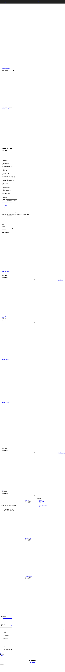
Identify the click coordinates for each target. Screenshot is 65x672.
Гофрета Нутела (4, 319)
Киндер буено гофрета (5, 274)
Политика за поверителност (7, 621)
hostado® (10, 628)
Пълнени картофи (41, 504)
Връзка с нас (5, 622)
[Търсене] (1, 3)
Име (3, 227)
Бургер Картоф (27, 503)
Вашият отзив (4, 225)
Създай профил (32, 665)
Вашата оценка (4, 217)
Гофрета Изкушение (5, 405)
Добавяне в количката (9, 202)
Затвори (1, 656)
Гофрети (3, 275)
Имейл (3, 229)
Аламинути (40, 503)
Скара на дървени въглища (43, 508)
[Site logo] (32, 5)
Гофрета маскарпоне (5, 362)
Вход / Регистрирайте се (8, 652)
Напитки (40, 507)
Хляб (39, 509)
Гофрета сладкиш (5, 448)
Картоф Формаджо (28, 541)
